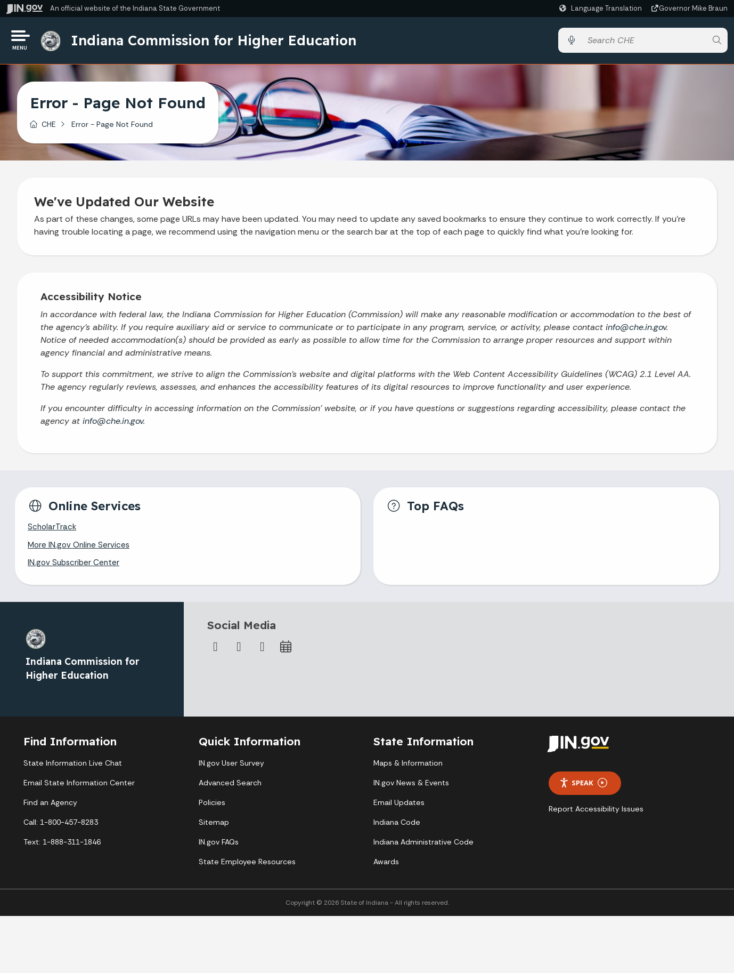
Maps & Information (408, 769)
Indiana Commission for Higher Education (217, 42)
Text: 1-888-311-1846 (62, 848)
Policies (212, 808)
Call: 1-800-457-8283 (60, 828)
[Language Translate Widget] (602, 8)
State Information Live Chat (72, 769)
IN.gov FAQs (219, 848)
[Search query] (644, 42)
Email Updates (399, 808)
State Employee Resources (247, 867)
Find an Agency (50, 808)
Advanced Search (230, 788)
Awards (386, 867)
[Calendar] (286, 652)
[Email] (262, 652)
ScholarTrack (53, 531)
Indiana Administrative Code (423, 848)
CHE (49, 127)
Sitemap (214, 828)
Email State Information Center (79, 788)
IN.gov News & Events (411, 788)
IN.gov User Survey (231, 769)
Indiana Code (396, 828)
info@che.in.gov (636, 330)
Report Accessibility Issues (596, 814)
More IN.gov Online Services (80, 550)
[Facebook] (215, 652)
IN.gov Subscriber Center (75, 568)
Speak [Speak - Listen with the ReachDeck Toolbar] (583, 789)
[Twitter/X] (239, 652)
